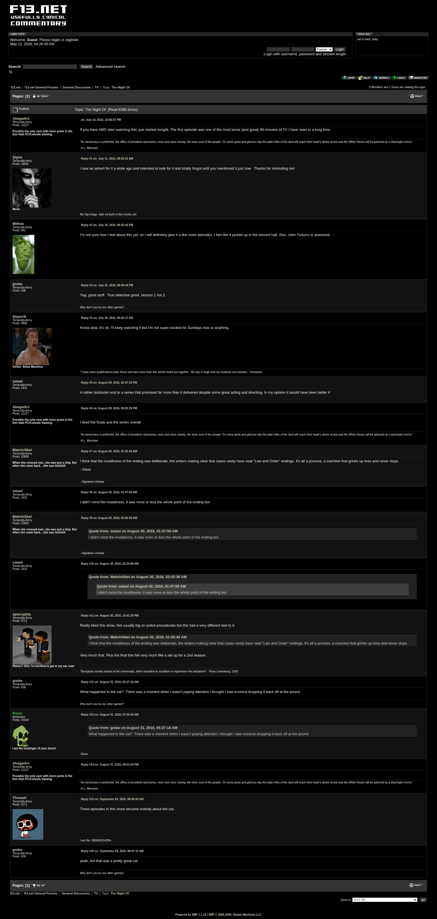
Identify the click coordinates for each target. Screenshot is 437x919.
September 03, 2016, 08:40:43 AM (112, 799)
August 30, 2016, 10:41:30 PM (110, 615)
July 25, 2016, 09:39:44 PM (107, 285)
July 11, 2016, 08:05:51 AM (107, 158)
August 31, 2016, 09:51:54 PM (110, 764)
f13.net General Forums (41, 87)
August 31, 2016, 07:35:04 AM (110, 714)
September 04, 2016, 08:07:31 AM (112, 851)
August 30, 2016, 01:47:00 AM (109, 492)
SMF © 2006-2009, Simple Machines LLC (235, 914)
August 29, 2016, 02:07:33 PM (109, 382)
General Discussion (76, 87)
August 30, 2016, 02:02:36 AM (109, 517)
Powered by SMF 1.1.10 (190, 914)
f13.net (16, 87)
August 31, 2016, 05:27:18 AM (110, 682)
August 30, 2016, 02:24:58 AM (110, 563)
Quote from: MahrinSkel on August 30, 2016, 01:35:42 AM (138, 637)
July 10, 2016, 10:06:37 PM (101, 119)
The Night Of (120, 87)
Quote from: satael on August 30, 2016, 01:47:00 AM (133, 531)
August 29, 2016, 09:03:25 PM (109, 408)
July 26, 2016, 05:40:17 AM (107, 317)
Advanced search (111, 66)
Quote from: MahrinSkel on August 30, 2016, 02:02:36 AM (138, 577)
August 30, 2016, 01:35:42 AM (109, 451)
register (72, 40)
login (56, 40)
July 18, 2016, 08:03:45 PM (107, 225)
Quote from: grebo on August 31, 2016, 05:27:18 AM (133, 728)
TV (97, 87)
